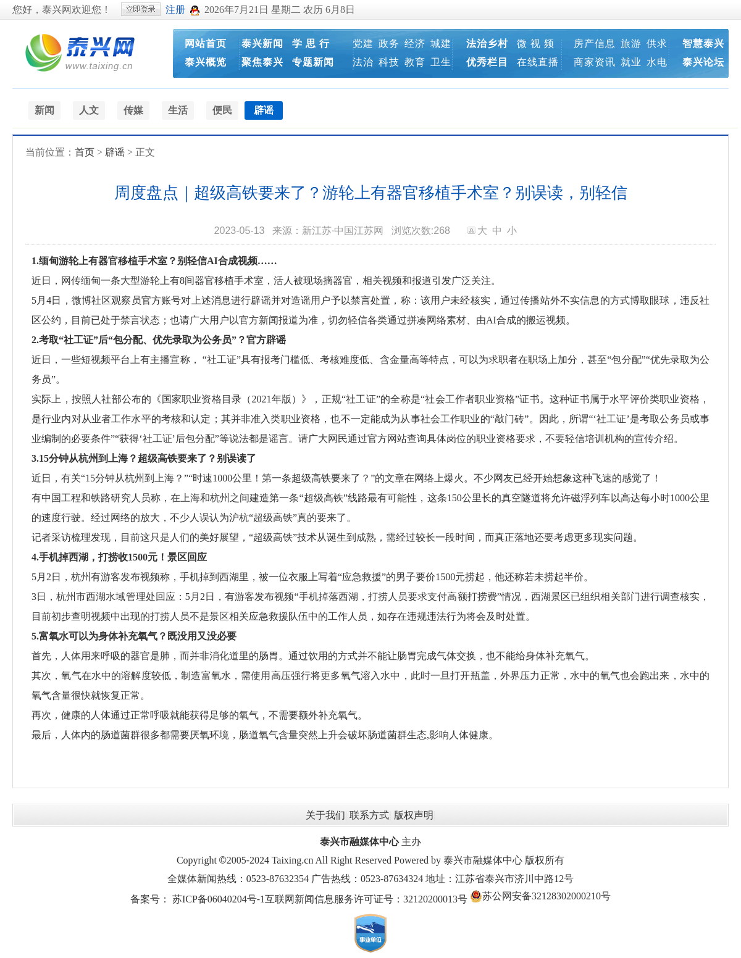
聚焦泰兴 (262, 62)
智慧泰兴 (703, 43)
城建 (440, 43)
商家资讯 (595, 62)
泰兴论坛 (703, 62)
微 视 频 (536, 43)
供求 (657, 43)
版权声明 (413, 815)
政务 (389, 43)
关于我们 (325, 815)
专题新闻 (313, 62)
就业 (631, 62)
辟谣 (115, 152)
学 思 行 (311, 43)
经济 (414, 43)
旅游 (631, 43)
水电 (657, 62)
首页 (84, 152)
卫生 (440, 62)
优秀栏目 (487, 62)
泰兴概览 (206, 62)
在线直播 (538, 62)
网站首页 (206, 43)
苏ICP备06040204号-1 (218, 899)
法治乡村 (487, 43)
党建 (363, 43)
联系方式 (369, 815)
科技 (389, 62)
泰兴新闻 (262, 43)
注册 (175, 9)
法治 (363, 62)
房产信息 (595, 43)
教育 (414, 62)
